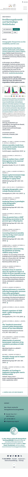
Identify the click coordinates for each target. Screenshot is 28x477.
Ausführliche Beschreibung (16, 73)
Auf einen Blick (7, 29)
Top (14, 467)
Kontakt (14, 459)
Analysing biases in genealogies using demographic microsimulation (13, 203)
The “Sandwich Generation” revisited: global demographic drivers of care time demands (12, 326)
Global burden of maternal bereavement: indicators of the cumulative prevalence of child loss (13, 343)
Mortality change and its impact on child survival (13, 357)
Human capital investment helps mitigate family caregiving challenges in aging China (13, 176)
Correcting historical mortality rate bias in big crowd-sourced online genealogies (13, 235)
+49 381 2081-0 (10, 419)
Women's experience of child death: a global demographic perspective (12, 312)
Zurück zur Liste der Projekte (13, 392)
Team (14, 32)
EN (24, 2)
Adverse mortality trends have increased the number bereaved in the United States (13, 147)
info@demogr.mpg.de (12, 421)
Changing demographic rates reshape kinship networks (12, 190)
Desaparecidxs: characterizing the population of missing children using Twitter (12, 250)
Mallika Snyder (12, 49)
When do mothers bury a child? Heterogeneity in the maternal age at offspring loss (13, 161)
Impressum (21, 459)
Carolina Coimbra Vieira (8, 51)
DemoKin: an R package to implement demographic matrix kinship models (13, 372)
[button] (22, 2)
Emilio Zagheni (20, 49)
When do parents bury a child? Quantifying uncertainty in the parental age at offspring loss (13, 219)
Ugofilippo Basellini (7, 48)
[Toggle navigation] (25, 8)
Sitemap (21, 460)
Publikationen (7, 32)
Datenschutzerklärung (11, 460)
